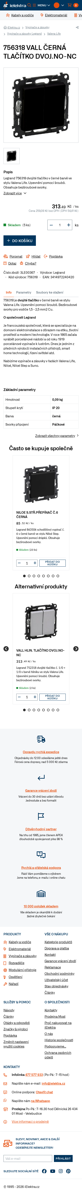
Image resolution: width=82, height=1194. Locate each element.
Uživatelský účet (56, 980)
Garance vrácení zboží (60, 961)
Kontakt (50, 954)
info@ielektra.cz (53, 1083)
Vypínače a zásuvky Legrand (24, 33)
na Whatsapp (40, 1100)
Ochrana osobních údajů (58, 1055)
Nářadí (13, 983)
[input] (27, 563)
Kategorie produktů (58, 942)
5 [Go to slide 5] (43, 576)
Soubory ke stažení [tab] (49, 292)
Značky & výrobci (15, 1029)
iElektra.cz (13, 27)
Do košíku (19, 240)
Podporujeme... (55, 1046)
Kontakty (51, 1010)
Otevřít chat (44, 1092)
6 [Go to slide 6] (48, 576)
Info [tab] (9, 292)
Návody (8, 1010)
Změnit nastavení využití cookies (16, 1044)
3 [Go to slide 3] (34, 576)
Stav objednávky (56, 986)
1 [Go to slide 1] (24, 576)
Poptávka (10, 1035)
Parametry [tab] (23, 292)
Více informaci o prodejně (30, 1121)
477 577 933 (34, 1074)
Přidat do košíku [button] (52, 563)
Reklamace (53, 967)
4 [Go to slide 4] (38, 576)
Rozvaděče (16, 963)
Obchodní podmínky (59, 973)
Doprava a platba (57, 948)
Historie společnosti (59, 1040)
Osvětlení (15, 976)
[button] (41, 5)
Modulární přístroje (22, 970)
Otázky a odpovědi (16, 1022)
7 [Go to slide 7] (53, 576)
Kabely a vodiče (20, 942)
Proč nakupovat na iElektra (58, 1025)
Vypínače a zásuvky (37, 27)
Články (50, 992)
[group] (41, 512)
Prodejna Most (55, 1016)
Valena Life (54, 33)
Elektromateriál (20, 949)
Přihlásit (63, 1158)
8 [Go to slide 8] (58, 576)
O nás (49, 1033)
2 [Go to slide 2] (29, 576)
